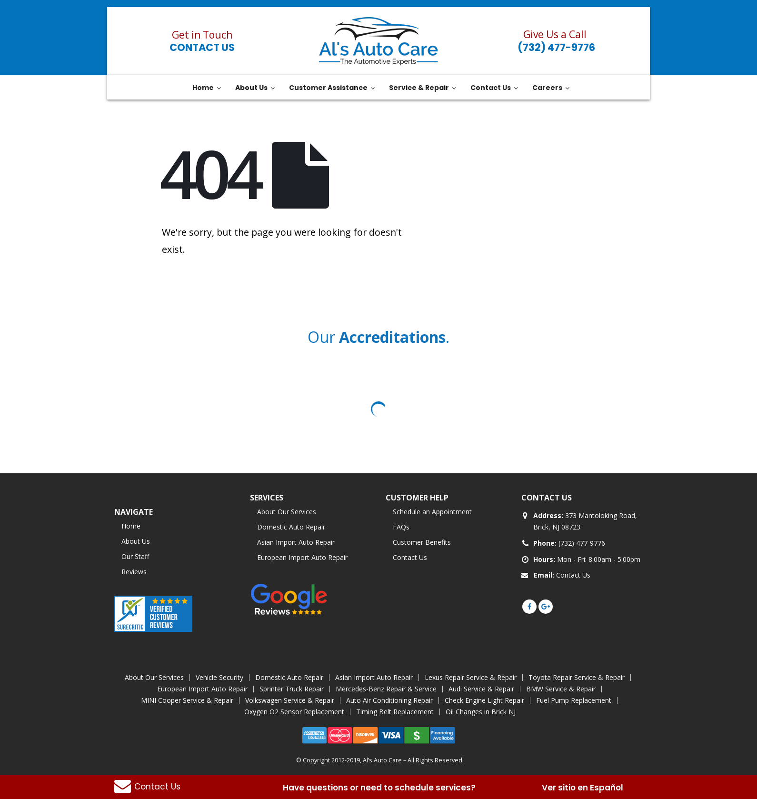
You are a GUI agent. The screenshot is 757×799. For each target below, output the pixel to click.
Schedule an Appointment (432, 511)
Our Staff (135, 556)
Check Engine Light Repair (484, 700)
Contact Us (202, 47)
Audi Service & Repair (481, 688)
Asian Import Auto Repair (296, 542)
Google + (545, 606)
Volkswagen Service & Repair (289, 700)
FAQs (401, 526)
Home (130, 525)
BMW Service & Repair (561, 688)
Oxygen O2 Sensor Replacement (294, 711)
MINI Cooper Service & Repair (187, 700)
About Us (135, 541)
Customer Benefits (422, 542)
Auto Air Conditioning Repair (389, 700)
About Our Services (286, 511)
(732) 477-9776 (556, 47)
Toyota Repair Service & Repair (576, 677)
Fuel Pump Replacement (573, 700)
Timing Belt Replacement (395, 711)
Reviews (134, 571)
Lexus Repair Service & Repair (471, 677)
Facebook (529, 606)
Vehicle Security (219, 677)
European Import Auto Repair (302, 557)
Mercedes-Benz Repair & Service (386, 688)
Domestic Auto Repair (291, 526)
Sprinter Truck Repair (291, 688)
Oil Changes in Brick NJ (481, 711)
